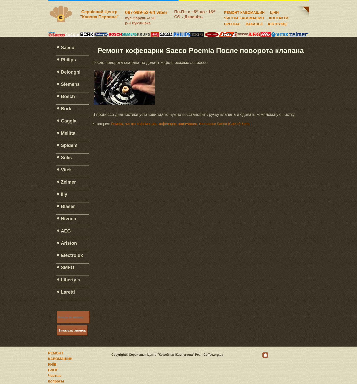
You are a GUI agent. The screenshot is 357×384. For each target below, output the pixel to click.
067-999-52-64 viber (146, 12)
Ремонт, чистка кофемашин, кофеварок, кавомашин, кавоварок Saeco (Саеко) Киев (180, 124)
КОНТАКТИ (278, 17)
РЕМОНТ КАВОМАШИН (244, 11)
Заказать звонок (72, 330)
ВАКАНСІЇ (254, 23)
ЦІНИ (274, 11)
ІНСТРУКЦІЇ (277, 23)
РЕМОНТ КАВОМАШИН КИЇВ (60, 358)
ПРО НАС (232, 23)
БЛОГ (53, 370)
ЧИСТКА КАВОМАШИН (244, 17)
